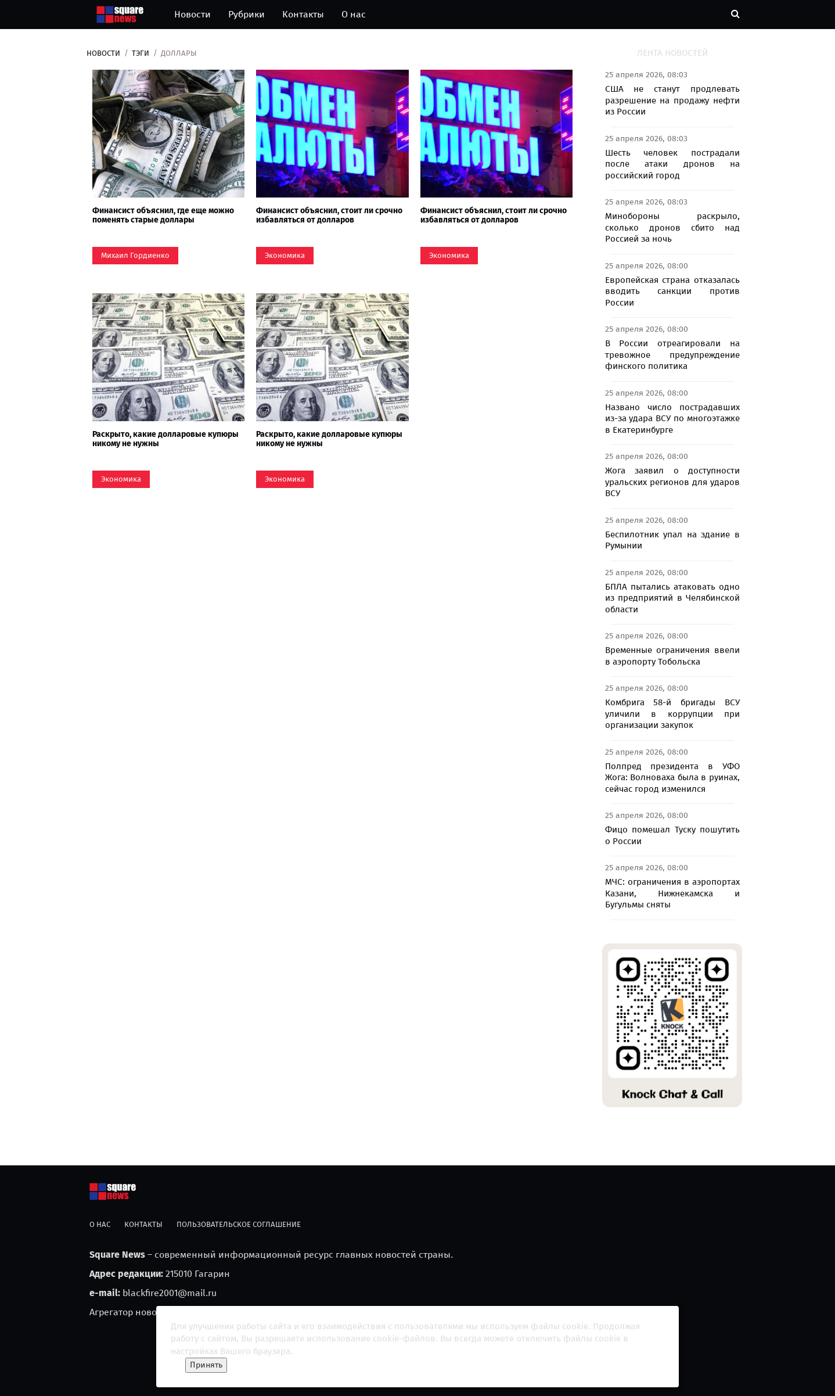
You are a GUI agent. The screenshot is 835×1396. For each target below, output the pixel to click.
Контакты (303, 14)
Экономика (285, 255)
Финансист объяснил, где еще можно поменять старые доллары (163, 215)
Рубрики (246, 14)
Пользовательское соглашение (239, 1224)
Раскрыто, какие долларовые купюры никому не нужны (165, 438)
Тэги (140, 53)
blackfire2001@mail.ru (170, 1292)
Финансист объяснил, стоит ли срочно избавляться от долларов (329, 215)
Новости (192, 14)
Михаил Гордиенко (135, 255)
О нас (353, 14)
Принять (206, 1365)
